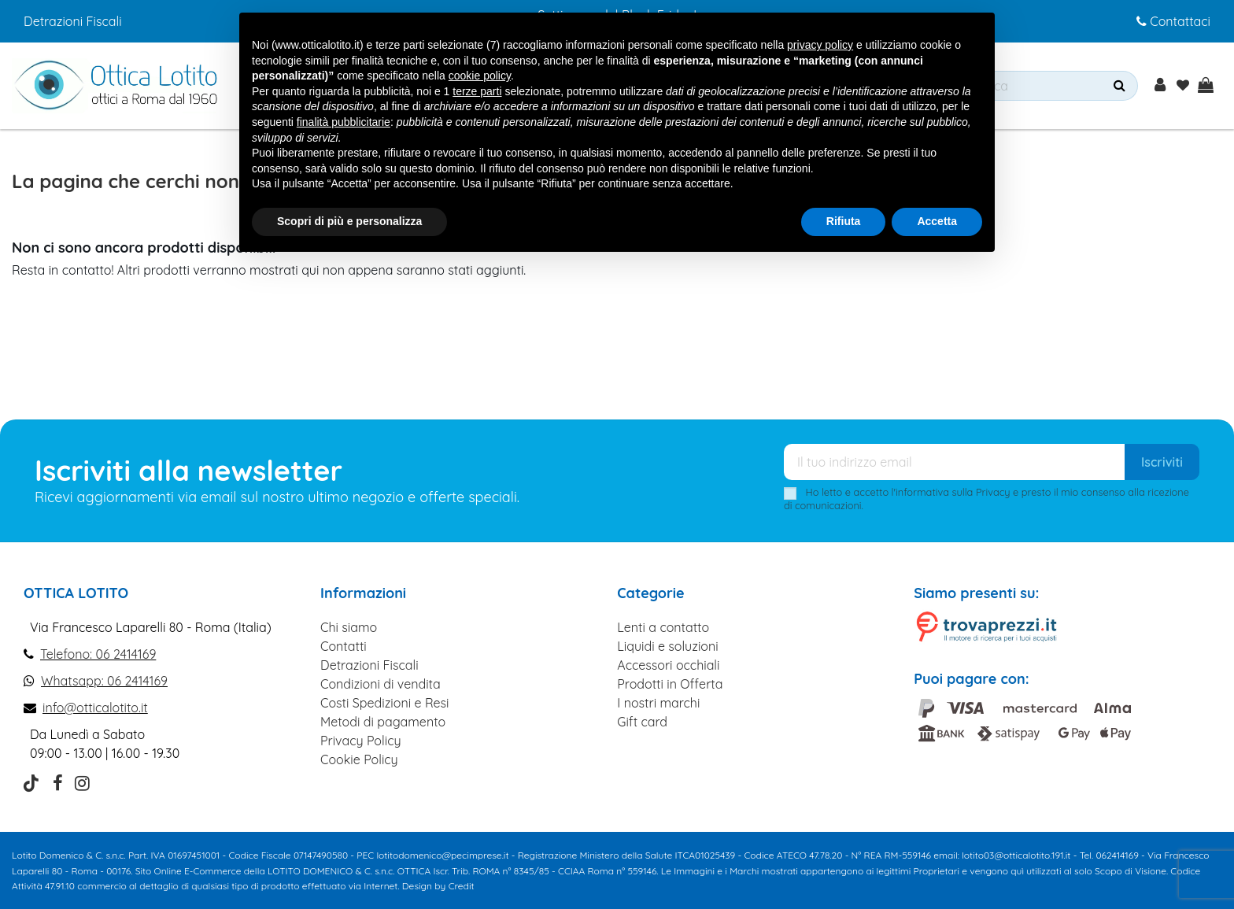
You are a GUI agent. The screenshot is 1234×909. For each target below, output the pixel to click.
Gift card (642, 722)
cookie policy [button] (480, 75)
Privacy (993, 492)
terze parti (477, 91)
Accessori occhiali (668, 665)
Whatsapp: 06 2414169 (104, 681)
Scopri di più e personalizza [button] (349, 221)
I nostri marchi (658, 703)
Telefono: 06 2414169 (98, 654)
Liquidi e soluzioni (667, 646)
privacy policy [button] (820, 45)
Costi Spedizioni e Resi (384, 703)
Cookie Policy (359, 759)
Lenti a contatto (663, 627)
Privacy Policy (360, 740)
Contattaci (1173, 21)
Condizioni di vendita (380, 684)
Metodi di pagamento (382, 722)
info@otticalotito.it (95, 707)
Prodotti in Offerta (669, 684)
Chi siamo (348, 627)
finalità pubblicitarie (343, 122)
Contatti (343, 646)
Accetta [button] (937, 221)
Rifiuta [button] (843, 221)
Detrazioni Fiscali (73, 21)
